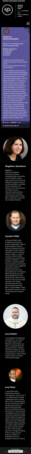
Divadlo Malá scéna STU (12, 125)
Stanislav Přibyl (7, 51)
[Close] (22, 451)
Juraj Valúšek (7, 53)
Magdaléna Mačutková (10, 49)
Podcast (13, 1)
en (4, 1)
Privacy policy (15, 449)
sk (7, 1)
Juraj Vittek (6, 55)
